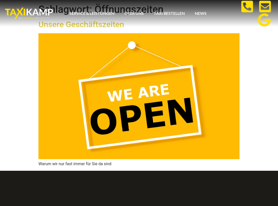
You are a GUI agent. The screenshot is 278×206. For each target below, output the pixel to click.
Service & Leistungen (91, 13)
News (201, 13)
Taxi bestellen (169, 13)
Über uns (134, 13)
